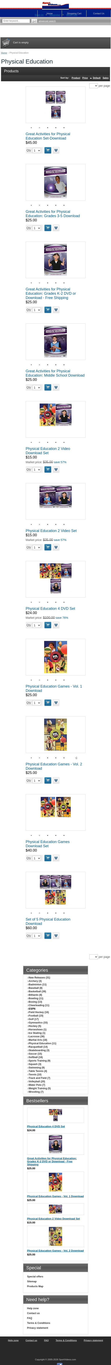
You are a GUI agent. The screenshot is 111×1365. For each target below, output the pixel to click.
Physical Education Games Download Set (48, 844)
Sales (106, 78)
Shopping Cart (74, 13)
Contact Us (98, 13)
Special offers (35, 1276)
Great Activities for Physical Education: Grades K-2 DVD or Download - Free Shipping (51, 293)
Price (85, 78)
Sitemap (32, 1281)
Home (4, 53)
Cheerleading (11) (38, 1005)
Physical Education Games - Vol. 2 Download (55, 1250)
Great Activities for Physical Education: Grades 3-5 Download (53, 214)
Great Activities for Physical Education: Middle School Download (55, 373)
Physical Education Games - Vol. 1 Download (55, 1196)
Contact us (33, 1313)
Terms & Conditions (38, 1323)
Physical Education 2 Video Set (51, 531)
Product (76, 78)
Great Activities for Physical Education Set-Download (48, 136)
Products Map (35, 1286)
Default (96, 78)
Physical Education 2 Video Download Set (48, 451)
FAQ (29, 1318)
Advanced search (47, 21)
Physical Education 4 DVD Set (50, 609)
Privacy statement (37, 1328)
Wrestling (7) (35, 1091)
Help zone (33, 1308)
